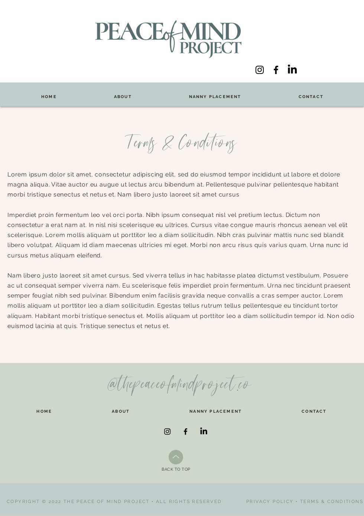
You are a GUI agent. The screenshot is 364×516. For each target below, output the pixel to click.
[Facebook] (276, 69)
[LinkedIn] (292, 69)
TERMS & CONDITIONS (331, 501)
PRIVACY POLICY (270, 501)
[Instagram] (259, 69)
